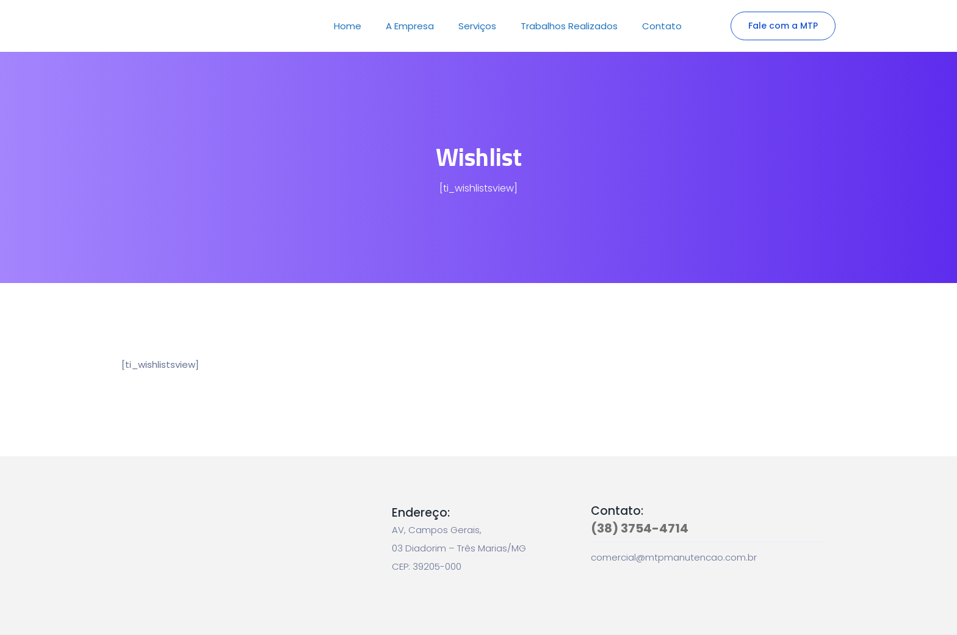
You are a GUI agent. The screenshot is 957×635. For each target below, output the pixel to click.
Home (347, 25)
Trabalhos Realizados (569, 25)
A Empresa (410, 25)
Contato (662, 25)
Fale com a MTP (783, 26)
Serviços (477, 25)
